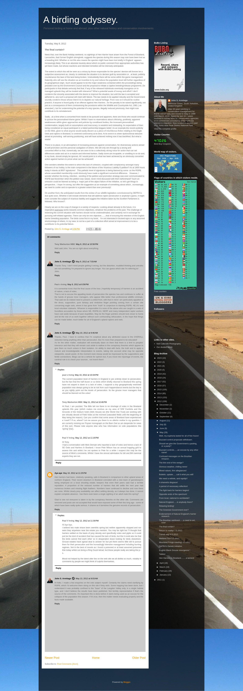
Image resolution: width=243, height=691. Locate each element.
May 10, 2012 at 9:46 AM (87, 333)
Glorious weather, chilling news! (173, 467)
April (162, 563)
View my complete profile (165, 129)
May (162, 432)
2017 (159, 381)
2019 (159, 374)
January (163, 575)
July (162, 424)
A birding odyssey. (80, 19)
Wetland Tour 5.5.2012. (169, 538)
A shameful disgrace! (168, 482)
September (165, 416)
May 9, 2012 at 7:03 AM (86, 261)
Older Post (139, 657)
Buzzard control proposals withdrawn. (175, 440)
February (164, 571)
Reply (57, 252)
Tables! (162, 554)
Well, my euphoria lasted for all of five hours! (179, 436)
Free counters (160, 291)
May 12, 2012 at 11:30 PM (87, 521)
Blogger (126, 682)
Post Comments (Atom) (67, 664)
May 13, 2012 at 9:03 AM (87, 578)
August (163, 420)
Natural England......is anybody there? (176, 502)
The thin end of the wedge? (171, 462)
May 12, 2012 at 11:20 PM (87, 438)
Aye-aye (58, 473)
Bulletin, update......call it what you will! (176, 474)
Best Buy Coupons (162, 144)
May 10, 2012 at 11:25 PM (74, 473)
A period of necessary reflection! (173, 486)
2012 (159, 401)
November (165, 409)
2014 (159, 393)
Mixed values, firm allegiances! (172, 470)
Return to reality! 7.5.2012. (171, 530)
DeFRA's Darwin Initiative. (170, 546)
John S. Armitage (63, 261)
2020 (159, 370)
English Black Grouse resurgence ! (174, 550)
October (163, 412)
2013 (159, 397)
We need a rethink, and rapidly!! (173, 478)
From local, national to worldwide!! (174, 498)
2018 (159, 378)
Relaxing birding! (166, 506)
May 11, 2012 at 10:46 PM (95, 402)
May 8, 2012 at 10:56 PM (87, 244)
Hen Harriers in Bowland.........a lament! (176, 558)
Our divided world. (165, 347)
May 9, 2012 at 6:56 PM (77, 284)
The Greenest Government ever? (174, 510)
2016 (159, 385)
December (165, 405)
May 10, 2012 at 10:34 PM (86, 375)
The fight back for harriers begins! (174, 490)
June (162, 428)
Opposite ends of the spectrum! (173, 494)
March (163, 567)
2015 (159, 389)
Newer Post (52, 657)
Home (96, 657)
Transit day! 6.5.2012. (168, 534)
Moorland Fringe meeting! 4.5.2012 (174, 542)
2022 (159, 362)
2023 (159, 358)
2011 (159, 580)
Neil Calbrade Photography (169, 344)
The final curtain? (167, 526)
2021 (159, 366)
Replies (61, 369)
